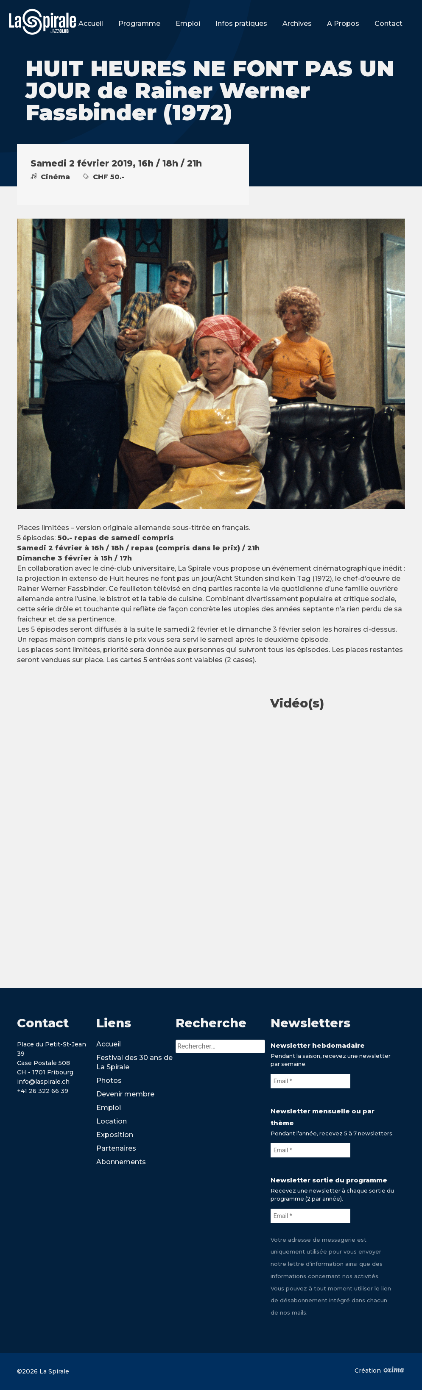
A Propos (343, 23)
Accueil (90, 23)
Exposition (114, 1135)
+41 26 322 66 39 (42, 1091)
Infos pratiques (241, 23)
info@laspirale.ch (43, 1081)
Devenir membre (125, 1094)
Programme (139, 23)
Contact (388, 23)
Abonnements (121, 1162)
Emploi (188, 23)
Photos (109, 1080)
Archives (297, 23)
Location (111, 1121)
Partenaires (116, 1148)
